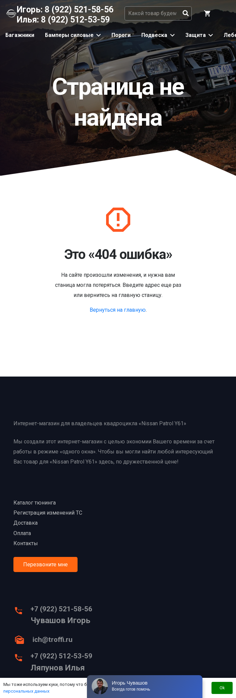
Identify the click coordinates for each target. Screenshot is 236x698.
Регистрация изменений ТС (47, 513)
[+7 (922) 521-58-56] (22, 612)
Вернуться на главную (118, 310)
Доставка (25, 523)
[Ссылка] (11, 13)
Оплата (22, 533)
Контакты (25, 543)
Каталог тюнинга (34, 502)
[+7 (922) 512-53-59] (22, 659)
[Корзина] (207, 13)
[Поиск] (186, 13)
